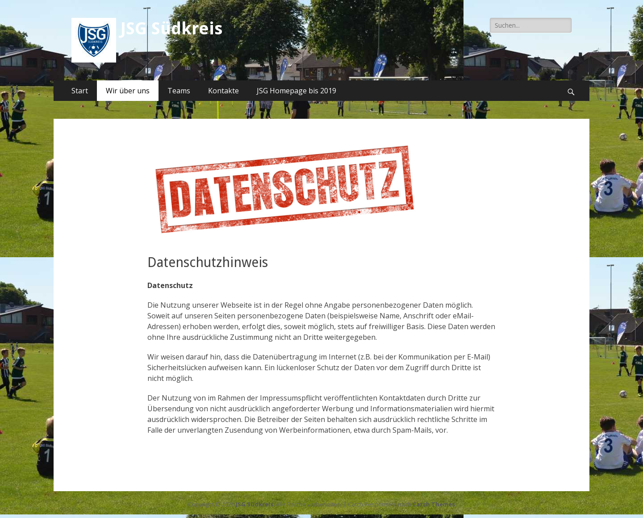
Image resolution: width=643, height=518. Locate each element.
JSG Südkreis (171, 28)
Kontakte (223, 91)
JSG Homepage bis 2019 (296, 91)
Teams (178, 91)
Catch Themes (434, 504)
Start (79, 91)
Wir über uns (128, 91)
